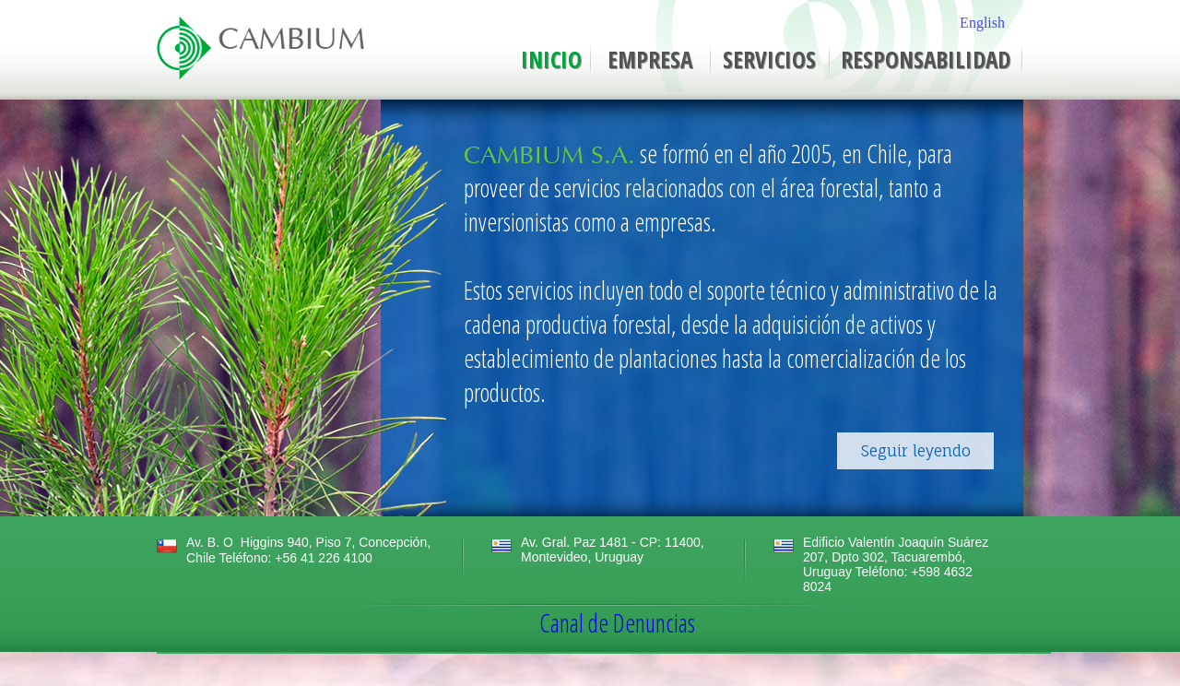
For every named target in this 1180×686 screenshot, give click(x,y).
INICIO (551, 59)
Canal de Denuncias (617, 623)
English (982, 22)
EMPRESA (650, 59)
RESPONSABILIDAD (925, 59)
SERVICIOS (769, 59)
